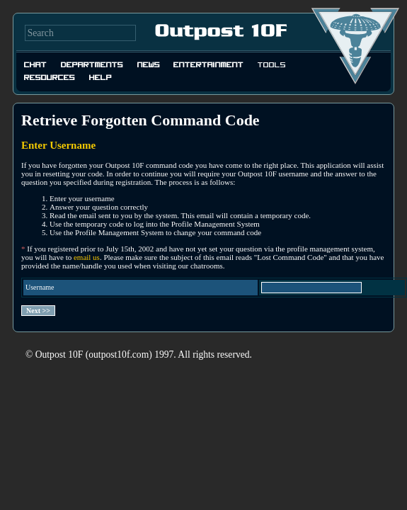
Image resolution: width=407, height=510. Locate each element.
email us (87, 257)
